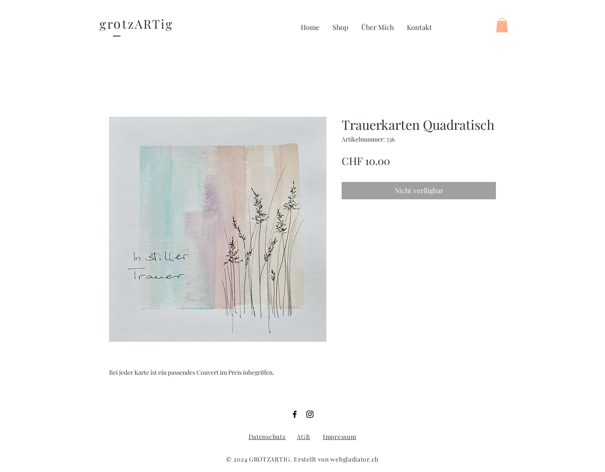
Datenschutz (267, 436)
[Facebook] (294, 414)
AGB (303, 436)
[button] (340, 27)
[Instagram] (310, 414)
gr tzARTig (136, 24)
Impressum (339, 436)
